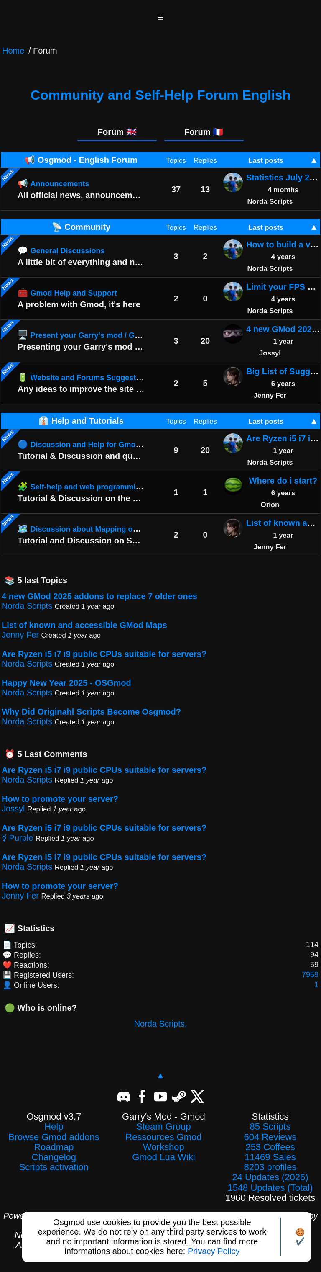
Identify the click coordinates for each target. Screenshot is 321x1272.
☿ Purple (17, 837)
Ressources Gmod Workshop (163, 1142)
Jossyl (13, 808)
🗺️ (105, 528)
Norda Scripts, (160, 1023)
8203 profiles (270, 1167)
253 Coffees (270, 1147)
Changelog (54, 1157)
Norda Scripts (27, 605)
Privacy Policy (213, 1251)
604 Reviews (270, 1137)
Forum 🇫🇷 (203, 131)
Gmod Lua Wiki (163, 1157)
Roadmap (54, 1147)
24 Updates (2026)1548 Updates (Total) (270, 1182)
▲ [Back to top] (160, 1075)
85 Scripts (270, 1127)
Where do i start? (283, 480)
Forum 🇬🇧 (117, 131)
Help (53, 1127)
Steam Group (163, 1127)
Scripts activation (54, 1167)
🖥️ (96, 335)
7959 (310, 975)
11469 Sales (270, 1157)
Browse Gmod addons (53, 1137)
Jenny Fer (20, 634)
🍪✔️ (300, 1237)
